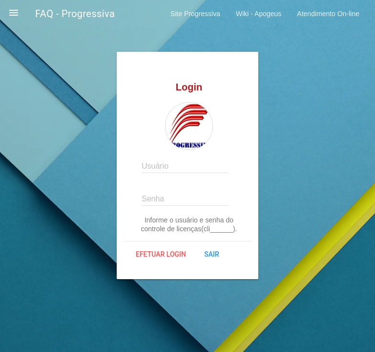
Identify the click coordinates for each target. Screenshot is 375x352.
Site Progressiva (195, 14)
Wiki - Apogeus (258, 14)
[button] (13, 13)
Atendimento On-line (328, 14)
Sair (211, 254)
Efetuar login (161, 254)
